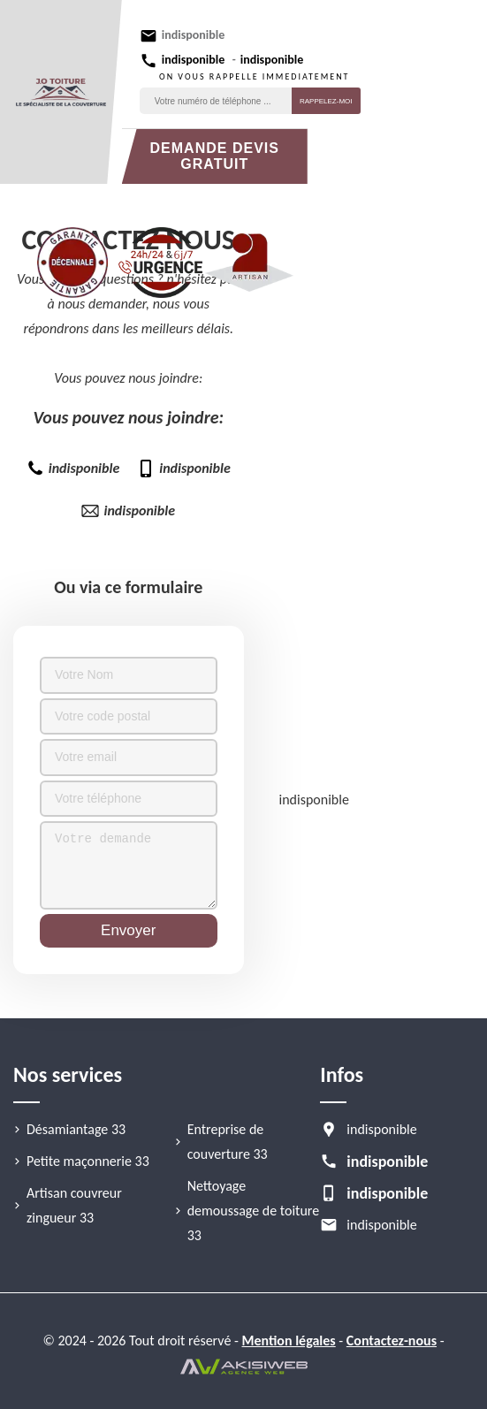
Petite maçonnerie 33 (88, 1161)
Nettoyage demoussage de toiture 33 (253, 1210)
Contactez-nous (391, 1340)
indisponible (193, 34)
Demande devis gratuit (214, 156)
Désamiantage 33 (76, 1129)
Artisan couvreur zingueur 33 (74, 1205)
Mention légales (289, 1340)
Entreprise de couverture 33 (227, 1141)
